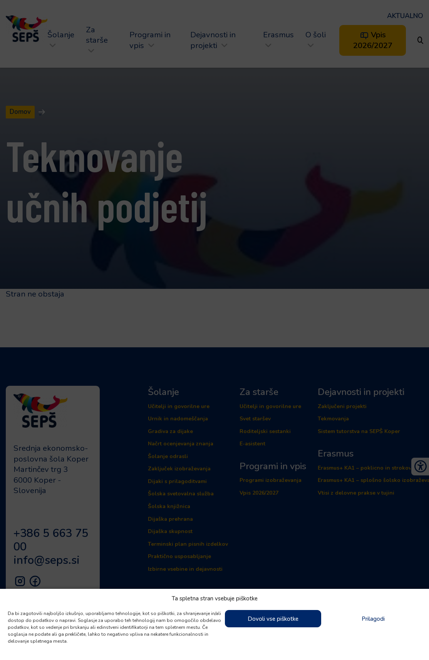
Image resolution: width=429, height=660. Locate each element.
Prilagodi (373, 619)
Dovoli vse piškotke (273, 619)
